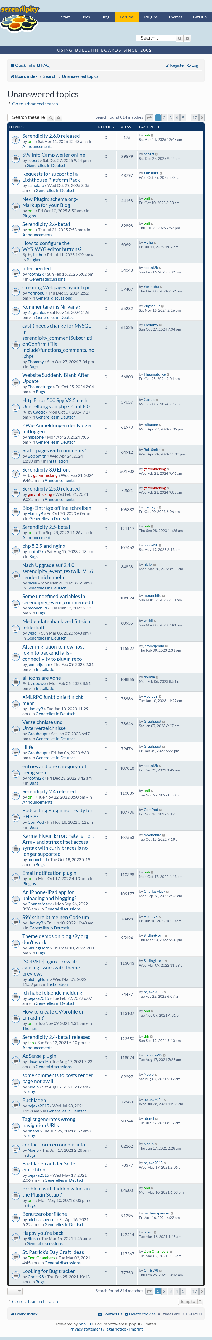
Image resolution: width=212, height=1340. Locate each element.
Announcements (37, 146)
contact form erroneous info (53, 1144)
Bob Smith (37, 455)
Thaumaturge (40, 386)
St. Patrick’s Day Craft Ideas (53, 1252)
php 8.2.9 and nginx (43, 546)
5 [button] (183, 117)
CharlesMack (40, 903)
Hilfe (27, 747)
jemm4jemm (39, 664)
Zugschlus (37, 312)
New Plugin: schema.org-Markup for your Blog (50, 202)
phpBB (85, 1323)
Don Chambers (41, 1257)
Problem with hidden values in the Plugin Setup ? (56, 1191)
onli (31, 141)
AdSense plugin (39, 1056)
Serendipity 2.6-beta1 (46, 224)
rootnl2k (36, 273)
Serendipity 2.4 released (49, 791)
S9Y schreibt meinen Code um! (56, 917)
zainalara (36, 185)
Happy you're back (43, 1233)
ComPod (36, 821)
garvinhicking (45, 475)
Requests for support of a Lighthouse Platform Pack (51, 177)
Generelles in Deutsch (46, 165)
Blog (105, 16)
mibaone (36, 436)
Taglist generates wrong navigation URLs (48, 1122)
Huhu (38, 254)
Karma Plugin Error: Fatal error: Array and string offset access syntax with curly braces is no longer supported (58, 845)
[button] (149, 117)
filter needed (36, 268)
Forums (127, 16)
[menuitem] (43, 65)
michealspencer (42, 1219)
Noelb (33, 1086)
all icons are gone (41, 678)
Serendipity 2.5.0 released (51, 489)
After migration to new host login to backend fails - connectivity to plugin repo (53, 652)
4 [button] (177, 117)
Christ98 (36, 1276)
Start (65, 16)
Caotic (39, 411)
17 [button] (194, 117)
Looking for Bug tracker (48, 1271)
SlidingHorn (38, 947)
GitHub (200, 16)
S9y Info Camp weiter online (53, 155)
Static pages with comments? (54, 450)
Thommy (36, 361)
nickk (32, 582)
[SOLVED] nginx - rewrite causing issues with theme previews (51, 967)
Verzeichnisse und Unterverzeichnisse (44, 725)
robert (33, 160)
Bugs (33, 366)
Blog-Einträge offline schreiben (56, 508)
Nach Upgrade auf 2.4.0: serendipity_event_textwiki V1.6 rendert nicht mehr (57, 571)
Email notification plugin (49, 873)
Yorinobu (36, 292)
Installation (57, 460)
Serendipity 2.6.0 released (51, 136)
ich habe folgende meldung (52, 993)
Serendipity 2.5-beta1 (46, 527)
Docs (85, 16)
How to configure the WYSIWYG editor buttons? (52, 246)
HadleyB (35, 513)
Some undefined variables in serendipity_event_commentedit (58, 599)
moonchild (37, 607)
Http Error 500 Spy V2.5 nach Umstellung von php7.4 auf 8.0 (56, 403)
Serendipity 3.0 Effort (46, 470)
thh (31, 1042)
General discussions (47, 278)
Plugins (151, 16)
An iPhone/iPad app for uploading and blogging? (49, 895)
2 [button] (164, 117)
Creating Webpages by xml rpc (56, 287)
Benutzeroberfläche (44, 1214)
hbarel (33, 1130)
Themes (175, 16)
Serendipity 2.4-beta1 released (56, 1037)
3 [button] (170, 117)
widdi (33, 632)
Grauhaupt (38, 733)
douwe (39, 683)
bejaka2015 (38, 998)
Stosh (33, 1238)
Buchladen (34, 1100)
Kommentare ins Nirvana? (51, 307)
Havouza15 (38, 1061)
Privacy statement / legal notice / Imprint (106, 1328)
